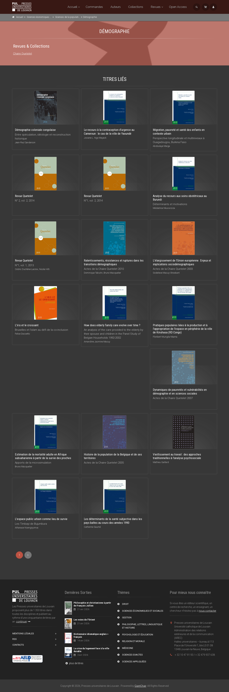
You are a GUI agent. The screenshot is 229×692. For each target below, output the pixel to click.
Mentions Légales (23, 633)
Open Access (178, 7)
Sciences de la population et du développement (78, 17)
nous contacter (207, 610)
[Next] (28, 555)
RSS (14, 639)
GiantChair (140, 685)
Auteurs (115, 7)
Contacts (18, 644)
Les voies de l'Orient (84, 619)
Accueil (72, 7)
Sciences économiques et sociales (43, 17)
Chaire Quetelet (22, 53)
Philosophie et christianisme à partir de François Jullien (92, 604)
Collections (135, 7)
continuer (23, 621)
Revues (156, 7)
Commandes (94, 7)
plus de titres (74, 663)
